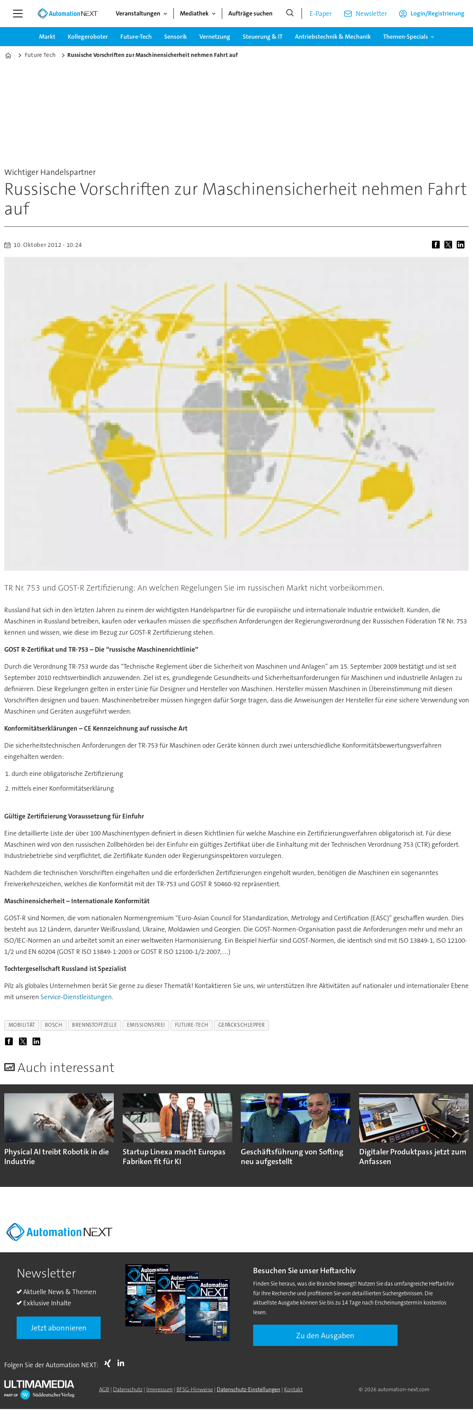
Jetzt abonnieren (59, 1328)
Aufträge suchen (250, 13)
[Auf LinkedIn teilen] (462, 245)
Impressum (159, 1389)
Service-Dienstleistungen (76, 997)
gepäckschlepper (241, 1025)
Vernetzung (214, 37)
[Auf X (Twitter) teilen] (450, 245)
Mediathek (194, 13)
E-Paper (321, 13)
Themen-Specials (405, 37)
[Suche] (290, 13)
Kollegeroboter (88, 37)
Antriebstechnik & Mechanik (333, 37)
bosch (54, 1025)
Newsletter (371, 13)
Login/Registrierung (437, 13)
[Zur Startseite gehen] (67, 13)
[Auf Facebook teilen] (437, 245)
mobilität (22, 1025)
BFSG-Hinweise (195, 1389)
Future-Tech (136, 37)
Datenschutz (127, 1389)
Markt (47, 37)
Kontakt (293, 1389)
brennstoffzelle (94, 1025)
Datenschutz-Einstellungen (248, 1389)
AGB (104, 1389)
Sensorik (175, 37)
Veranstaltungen (138, 13)
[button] (453, 1133)
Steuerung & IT (263, 37)
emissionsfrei (146, 1025)
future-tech (192, 1025)
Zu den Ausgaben (325, 1335)
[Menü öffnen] (17, 13)
